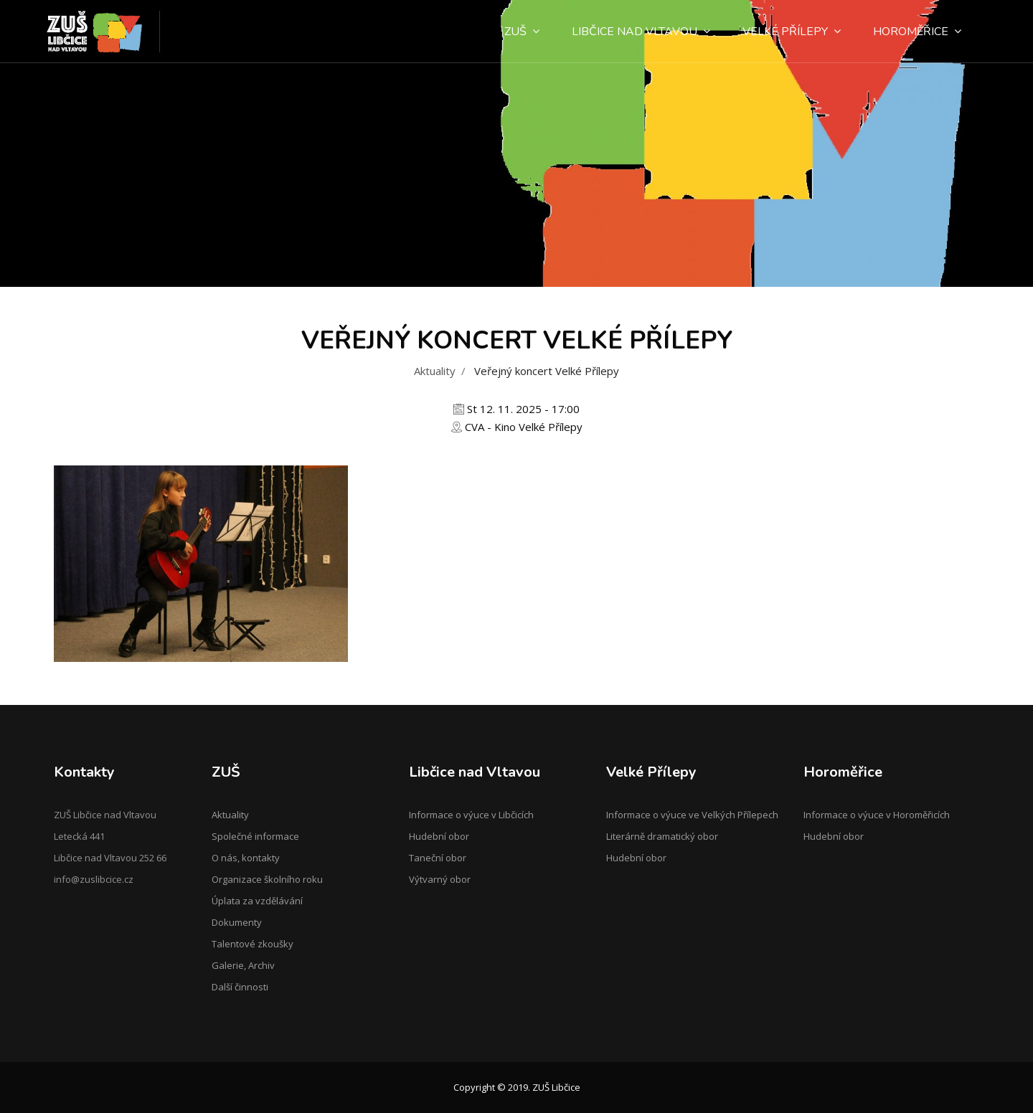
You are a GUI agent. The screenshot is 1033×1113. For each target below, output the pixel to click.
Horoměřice (917, 31)
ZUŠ (521, 31)
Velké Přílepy (791, 31)
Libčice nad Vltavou (641, 31)
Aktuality (435, 371)
